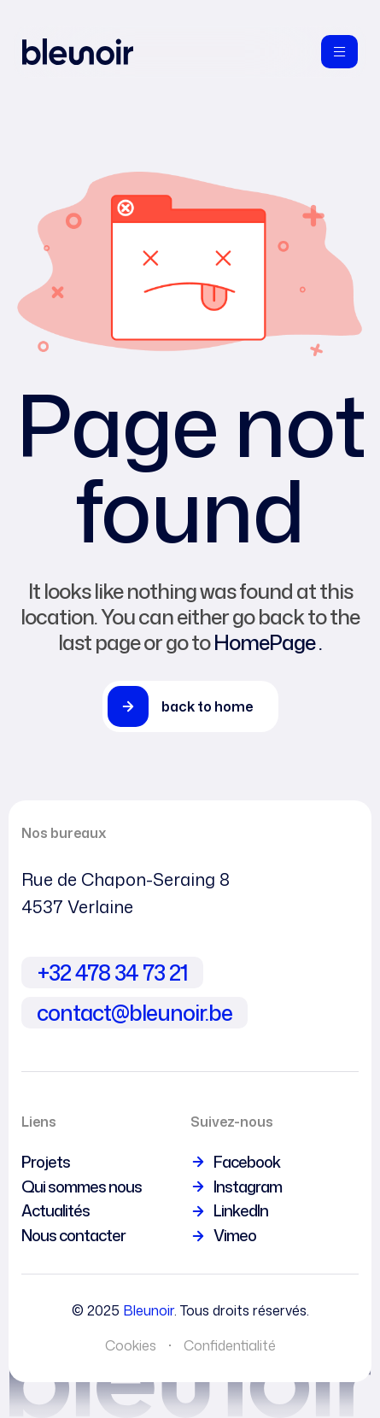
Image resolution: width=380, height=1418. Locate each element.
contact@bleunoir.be (134, 1013)
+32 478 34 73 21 (112, 972)
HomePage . (267, 642)
